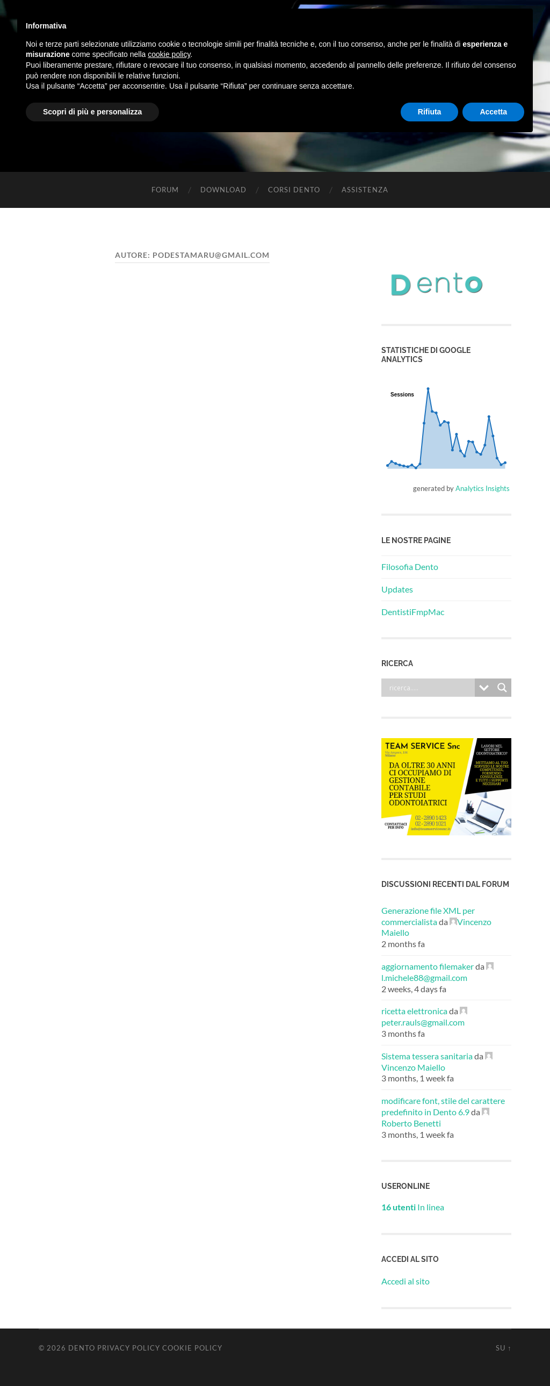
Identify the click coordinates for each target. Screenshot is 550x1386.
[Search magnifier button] (502, 687)
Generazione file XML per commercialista (428, 916)
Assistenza (365, 189)
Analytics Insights (482, 488)
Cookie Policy (192, 1348)
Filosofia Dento (409, 566)
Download (223, 189)
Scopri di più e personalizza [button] (92, 111)
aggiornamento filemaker (427, 966)
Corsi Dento (294, 189)
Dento (81, 1348)
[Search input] (430, 687)
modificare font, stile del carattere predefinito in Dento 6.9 (443, 1106)
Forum (165, 189)
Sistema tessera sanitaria (427, 1056)
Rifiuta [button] (430, 111)
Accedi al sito (405, 1281)
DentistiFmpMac (412, 612)
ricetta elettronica (414, 1011)
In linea (412, 1207)
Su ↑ (503, 1348)
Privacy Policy (128, 1348)
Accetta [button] (493, 111)
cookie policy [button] (169, 54)
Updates (397, 589)
